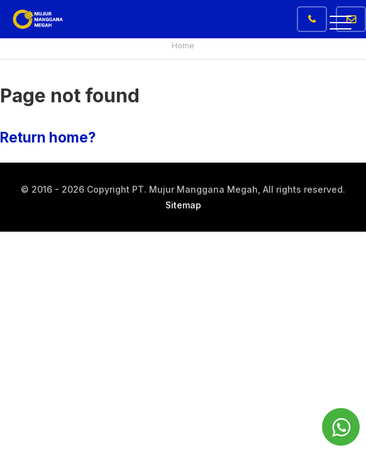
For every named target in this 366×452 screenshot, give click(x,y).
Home (183, 45)
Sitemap (183, 205)
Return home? (48, 137)
